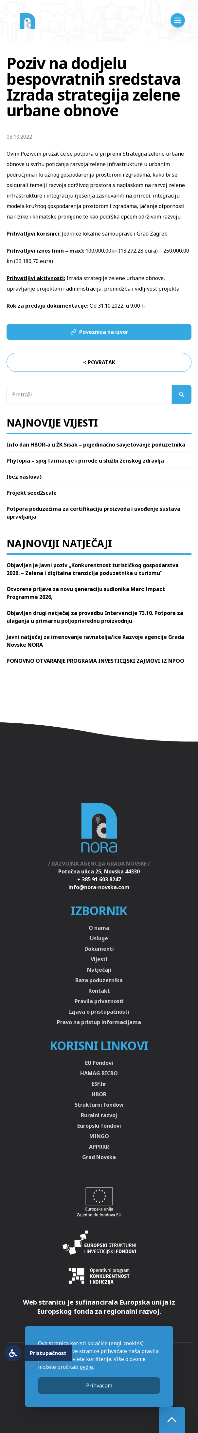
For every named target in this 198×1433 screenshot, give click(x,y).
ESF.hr (99, 1083)
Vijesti (99, 959)
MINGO (99, 1136)
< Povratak (99, 362)
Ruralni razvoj (99, 1115)
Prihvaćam (99, 1385)
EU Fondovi (99, 1062)
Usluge (99, 938)
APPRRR (99, 1146)
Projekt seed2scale (32, 492)
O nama (99, 927)
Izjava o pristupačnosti (99, 1011)
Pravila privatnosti (99, 1001)
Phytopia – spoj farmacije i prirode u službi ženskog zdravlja (85, 460)
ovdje (86, 1366)
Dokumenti (99, 948)
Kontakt (99, 990)
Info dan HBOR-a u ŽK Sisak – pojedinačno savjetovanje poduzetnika (96, 444)
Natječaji (99, 969)
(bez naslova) (24, 476)
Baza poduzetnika (99, 980)
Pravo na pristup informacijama (99, 1022)
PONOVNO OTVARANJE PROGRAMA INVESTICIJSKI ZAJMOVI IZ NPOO (95, 660)
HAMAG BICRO (99, 1073)
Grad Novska (99, 1157)
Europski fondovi (99, 1125)
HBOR (99, 1094)
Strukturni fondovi (99, 1104)
